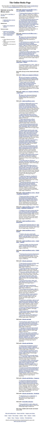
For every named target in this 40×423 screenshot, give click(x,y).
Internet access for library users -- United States (8, 34)
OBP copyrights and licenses (20, 421)
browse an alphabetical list (14, 7)
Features (17, 417)
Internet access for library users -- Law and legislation (9, 32)
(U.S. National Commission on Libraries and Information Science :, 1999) (29, 43)
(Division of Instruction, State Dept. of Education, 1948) (28, 161)
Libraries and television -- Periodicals (30, 393)
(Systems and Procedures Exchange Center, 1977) (29, 254)
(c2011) (28, 37)
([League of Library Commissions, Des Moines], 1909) (29, 301)
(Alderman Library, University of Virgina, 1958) (28, 347)
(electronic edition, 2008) (28, 78)
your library (10, 14)
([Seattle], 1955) (28, 362)
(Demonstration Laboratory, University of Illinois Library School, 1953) (28, 184)
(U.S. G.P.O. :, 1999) (28, 23)
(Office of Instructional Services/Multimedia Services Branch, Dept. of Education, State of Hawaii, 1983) (28, 199)
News (13, 417)
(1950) (28, 155)
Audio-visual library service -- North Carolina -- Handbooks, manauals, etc (27, 207)
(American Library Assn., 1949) (28, 115)
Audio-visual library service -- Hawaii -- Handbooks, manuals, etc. (27, 193)
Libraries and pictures (27, 260)
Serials (33, 415)
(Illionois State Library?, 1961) (28, 329)
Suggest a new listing (30, 413)
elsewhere (3, 15)
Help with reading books (10, 413)
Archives (22, 417)
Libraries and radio (26, 319)
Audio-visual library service (28, 101)
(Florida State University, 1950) (29, 133)
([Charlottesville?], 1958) (29, 370)
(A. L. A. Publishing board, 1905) (29, 264)
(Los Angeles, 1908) (28, 289)
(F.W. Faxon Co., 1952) (28, 281)
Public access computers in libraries (30, 75)
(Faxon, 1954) (28, 405)
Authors (21, 415)
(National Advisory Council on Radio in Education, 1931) (29, 323)
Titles (25, 415)
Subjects (29, 415)
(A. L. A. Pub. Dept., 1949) (28, 356)
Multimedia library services (9, 20)
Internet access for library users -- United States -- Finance (26, 61)
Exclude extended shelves (32, 5)
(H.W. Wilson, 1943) (29, 271)
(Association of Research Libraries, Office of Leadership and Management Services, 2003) (27, 84)
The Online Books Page (20, 2)
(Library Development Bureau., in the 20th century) (29, 235)
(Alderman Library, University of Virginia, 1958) (28, 351)
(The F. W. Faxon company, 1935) (28, 277)
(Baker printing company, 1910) (28, 311)
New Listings (15, 415)
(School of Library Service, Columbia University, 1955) (27, 120)
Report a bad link (20, 413)
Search (9, 415)
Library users (6, 21)
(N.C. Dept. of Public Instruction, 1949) (29, 167)
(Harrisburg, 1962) (28, 125)
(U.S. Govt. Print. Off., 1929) (28, 294)
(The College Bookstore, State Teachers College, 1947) (28, 177)
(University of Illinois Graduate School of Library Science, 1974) (28, 382)
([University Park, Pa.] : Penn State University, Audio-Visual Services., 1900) (29, 225)
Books (9, 417)
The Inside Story (28, 417)
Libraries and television (27, 343)
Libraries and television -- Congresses (30, 378)
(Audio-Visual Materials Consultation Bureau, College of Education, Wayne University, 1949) (28, 141)
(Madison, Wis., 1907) (27, 286)
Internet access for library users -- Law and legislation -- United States (26, 10)
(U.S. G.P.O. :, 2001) (29, 64)
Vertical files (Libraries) (27, 401)
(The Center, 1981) (28, 245)
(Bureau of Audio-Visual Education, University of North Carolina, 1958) (28, 211)
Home (6, 415)
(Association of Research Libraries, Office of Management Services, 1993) (28, 147)
